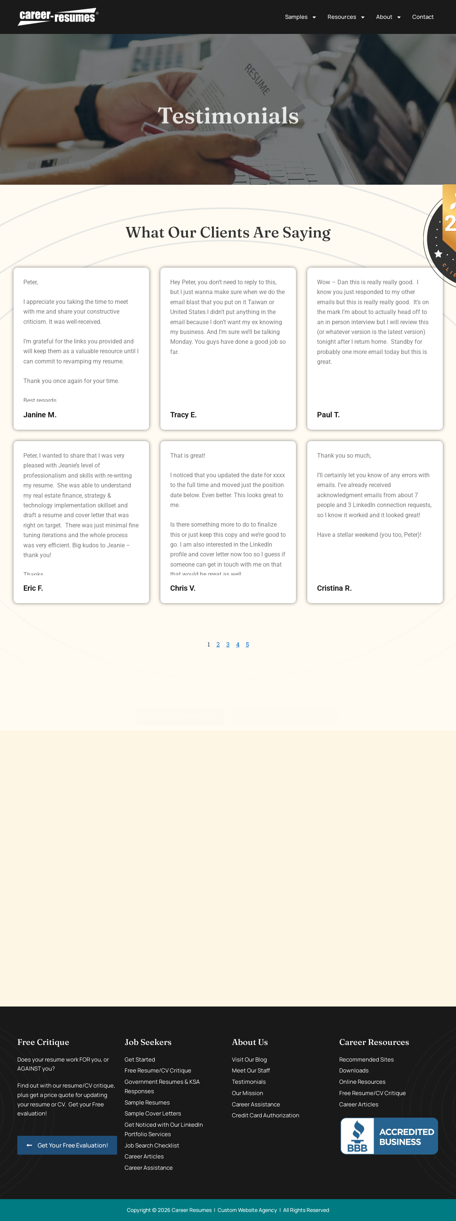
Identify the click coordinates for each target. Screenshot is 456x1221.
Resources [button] (347, 17)
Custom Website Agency (247, 1209)
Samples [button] (301, 17)
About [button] (389, 17)
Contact (423, 17)
